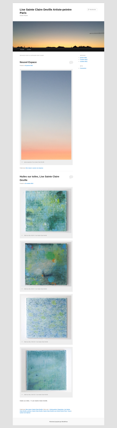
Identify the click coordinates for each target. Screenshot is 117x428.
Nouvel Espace (28, 62)
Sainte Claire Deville (37, 409)
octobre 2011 (83, 61)
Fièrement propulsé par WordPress (58, 421)
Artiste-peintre (53, 409)
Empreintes (61, 409)
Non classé (29, 168)
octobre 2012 (83, 59)
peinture (29, 411)
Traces (69, 411)
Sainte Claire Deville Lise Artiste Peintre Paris (55, 411)
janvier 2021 (83, 57)
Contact (29, 49)
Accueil (22, 49)
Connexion (83, 68)
